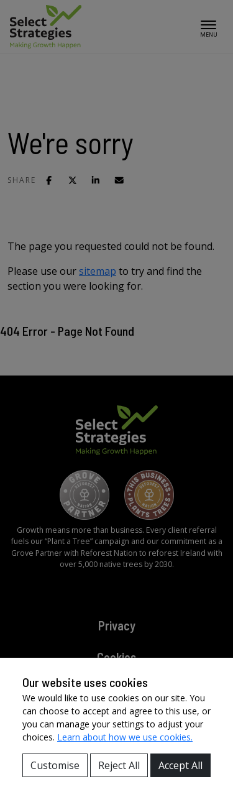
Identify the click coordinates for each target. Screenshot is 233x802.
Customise (55, 765)
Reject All (119, 765)
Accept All (180, 765)
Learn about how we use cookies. (125, 737)
